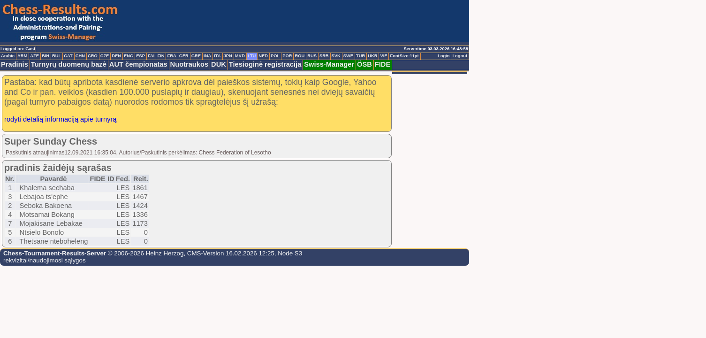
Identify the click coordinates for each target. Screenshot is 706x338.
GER (184, 56)
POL (275, 56)
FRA (171, 56)
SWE (348, 56)
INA (207, 56)
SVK (336, 56)
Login (443, 56)
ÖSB (364, 64)
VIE (383, 56)
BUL (56, 56)
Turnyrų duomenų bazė (68, 64)
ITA (217, 56)
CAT (68, 56)
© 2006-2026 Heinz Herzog (144, 253)
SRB (324, 56)
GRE (196, 56)
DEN (116, 56)
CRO (93, 56)
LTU (252, 56)
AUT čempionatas (138, 64)
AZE (34, 56)
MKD (240, 56)
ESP (140, 56)
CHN (80, 56)
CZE (104, 56)
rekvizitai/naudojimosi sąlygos (44, 260)
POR (287, 56)
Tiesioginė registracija (265, 64)
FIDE (382, 64)
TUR (360, 56)
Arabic (8, 56)
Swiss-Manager (329, 64)
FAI (151, 56)
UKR (372, 56)
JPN (228, 56)
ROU (299, 56)
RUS (312, 56)
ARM (22, 56)
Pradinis (14, 64)
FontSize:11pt (404, 56)
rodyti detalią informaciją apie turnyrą (60, 119)
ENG (128, 56)
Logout (459, 56)
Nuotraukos (189, 64)
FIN (160, 56)
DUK (218, 64)
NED (263, 56)
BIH (45, 56)
